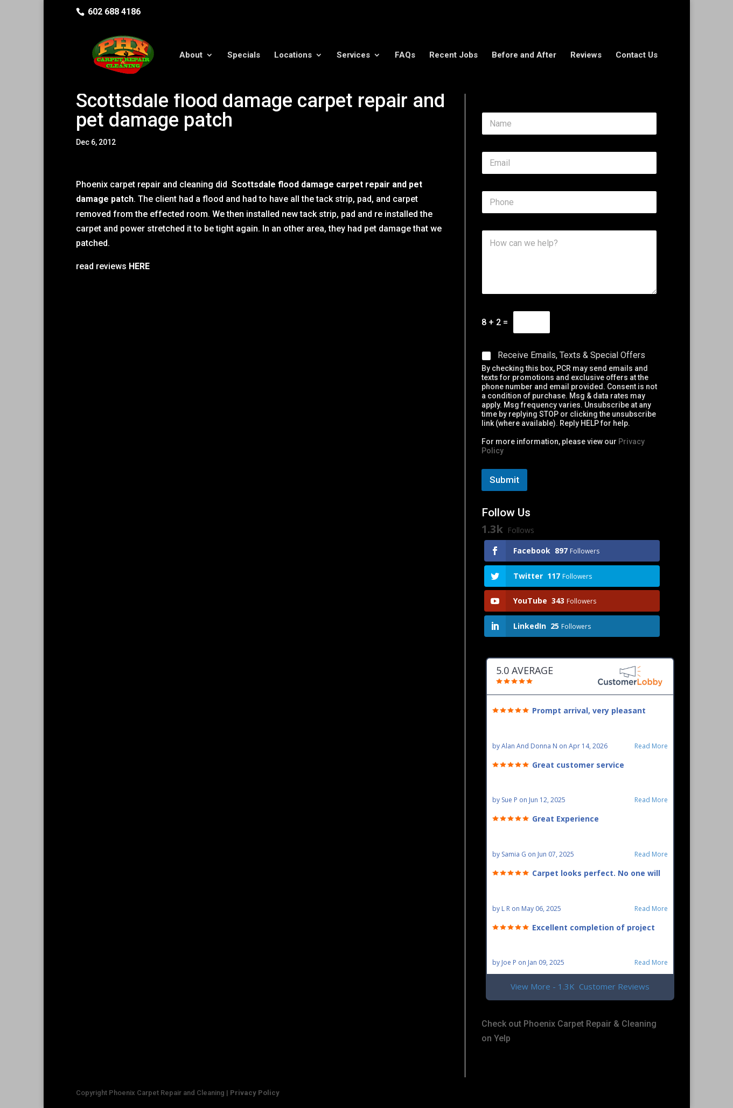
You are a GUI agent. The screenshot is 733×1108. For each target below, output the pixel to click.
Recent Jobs (453, 55)
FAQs (405, 55)
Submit (504, 479)
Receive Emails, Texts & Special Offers (571, 355)
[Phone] (569, 202)
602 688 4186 (114, 11)
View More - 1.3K (580, 986)
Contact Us (637, 55)
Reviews (586, 55)
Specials (243, 55)
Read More (651, 746)
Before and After (524, 55)
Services (353, 55)
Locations (293, 55)
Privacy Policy (255, 1093)
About (191, 55)
